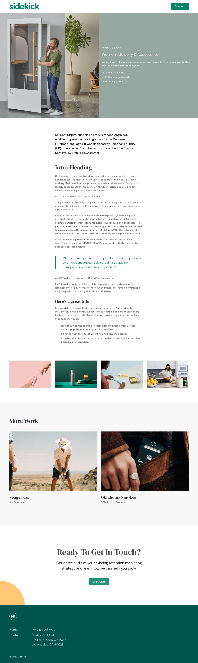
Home (13, 629)
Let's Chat (99, 583)
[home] (24, 6)
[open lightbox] (30, 374)
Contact (180, 6)
